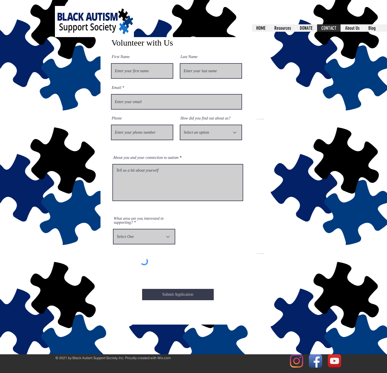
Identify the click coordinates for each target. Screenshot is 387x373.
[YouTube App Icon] (334, 361)
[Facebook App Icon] (315, 361)
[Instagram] (296, 361)
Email (116, 88)
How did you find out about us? (206, 118)
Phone (117, 118)
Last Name (189, 57)
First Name (121, 57)
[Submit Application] (178, 294)
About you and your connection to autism (146, 158)
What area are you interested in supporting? (139, 221)
